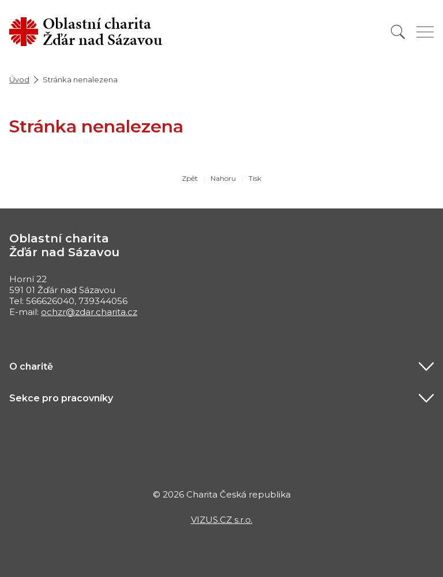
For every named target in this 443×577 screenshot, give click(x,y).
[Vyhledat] (398, 32)
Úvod (19, 79)
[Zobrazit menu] (425, 32)
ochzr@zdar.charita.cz (89, 311)
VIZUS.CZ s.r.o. (222, 519)
